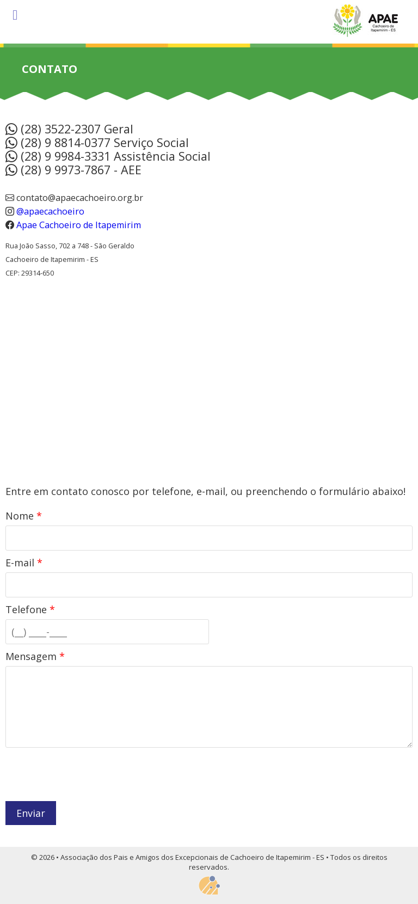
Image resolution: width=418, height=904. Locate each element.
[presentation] (88, 774)
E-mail (23, 562)
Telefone (30, 609)
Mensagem (35, 656)
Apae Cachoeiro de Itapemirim (78, 225)
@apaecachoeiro (49, 211)
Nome (23, 515)
